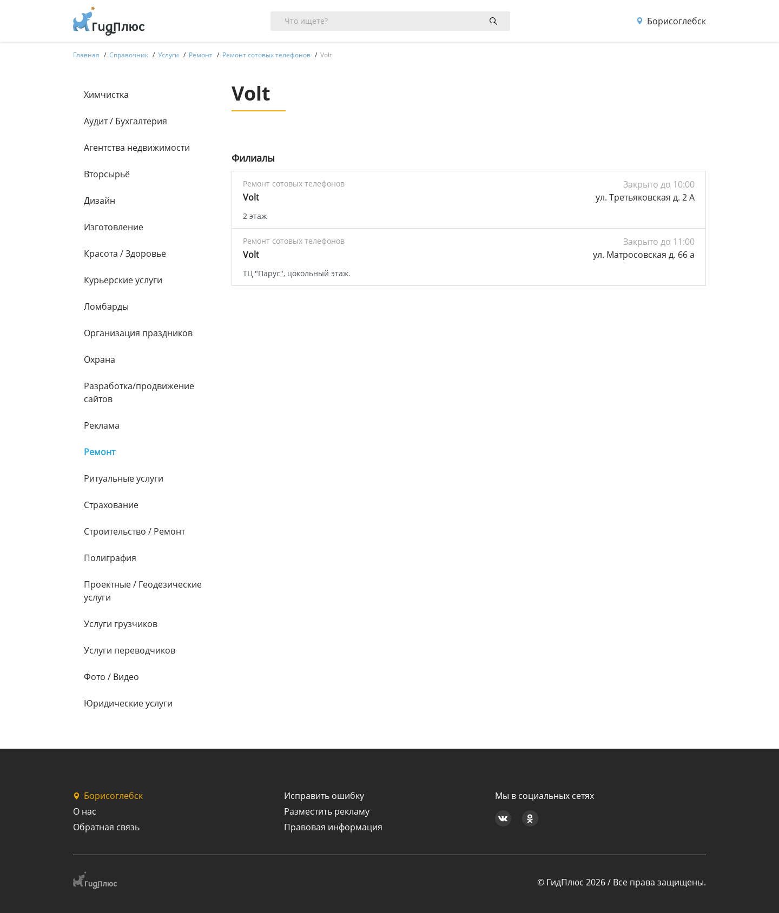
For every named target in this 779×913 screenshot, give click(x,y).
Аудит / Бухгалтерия (125, 121)
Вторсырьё (107, 174)
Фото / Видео (111, 677)
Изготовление (113, 227)
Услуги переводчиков (129, 650)
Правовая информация (333, 827)
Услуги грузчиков (120, 624)
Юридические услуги (128, 703)
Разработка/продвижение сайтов (139, 392)
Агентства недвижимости (137, 148)
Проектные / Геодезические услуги (143, 590)
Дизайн (99, 200)
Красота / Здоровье (125, 253)
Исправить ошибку (324, 796)
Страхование (111, 505)
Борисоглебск (671, 21)
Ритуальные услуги (123, 478)
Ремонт (99, 452)
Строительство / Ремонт (134, 531)
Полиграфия (110, 558)
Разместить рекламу (326, 811)
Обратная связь (106, 827)
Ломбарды (106, 306)
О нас (84, 811)
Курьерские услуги (123, 280)
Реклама (102, 425)
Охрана (99, 359)
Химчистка (106, 95)
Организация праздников (138, 333)
